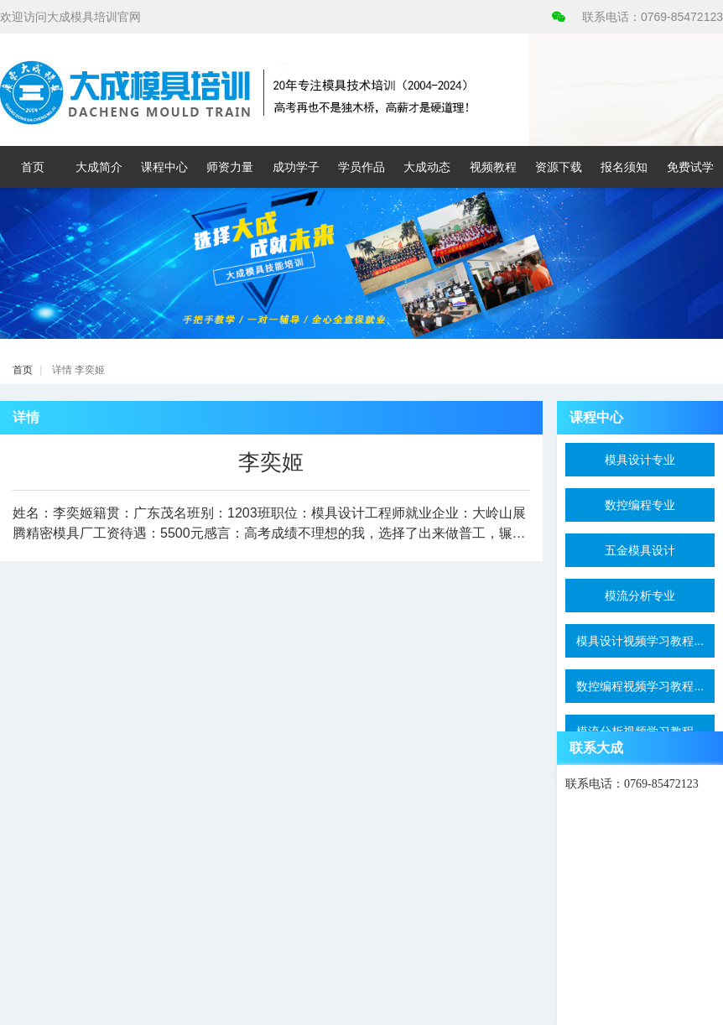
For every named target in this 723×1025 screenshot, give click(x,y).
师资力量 (229, 167)
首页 (32, 167)
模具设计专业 (640, 459)
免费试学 (690, 167)
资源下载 (558, 167)
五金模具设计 (640, 550)
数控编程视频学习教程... (640, 686)
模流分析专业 (640, 595)
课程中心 (164, 167)
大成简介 (98, 167)
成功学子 (296, 167)
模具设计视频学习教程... (640, 641)
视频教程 (493, 167)
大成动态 (426, 167)
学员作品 (361, 167)
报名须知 (624, 167)
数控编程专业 (640, 505)
